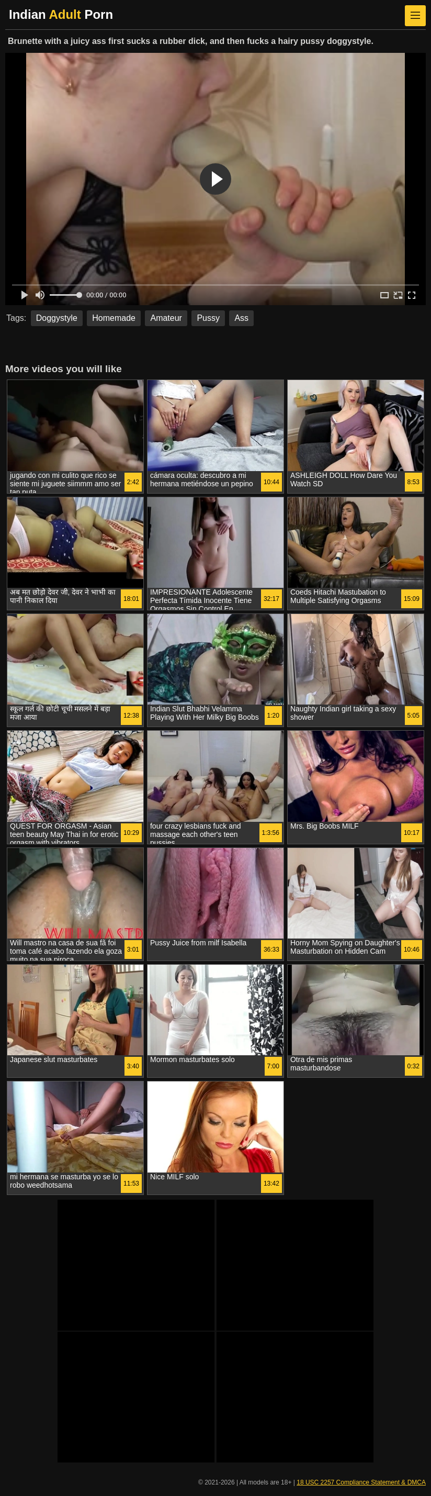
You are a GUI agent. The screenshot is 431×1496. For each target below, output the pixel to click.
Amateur (166, 318)
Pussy (208, 318)
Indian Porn (61, 14)
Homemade (113, 318)
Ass (241, 318)
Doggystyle (56, 318)
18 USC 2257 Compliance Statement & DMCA (361, 1482)
